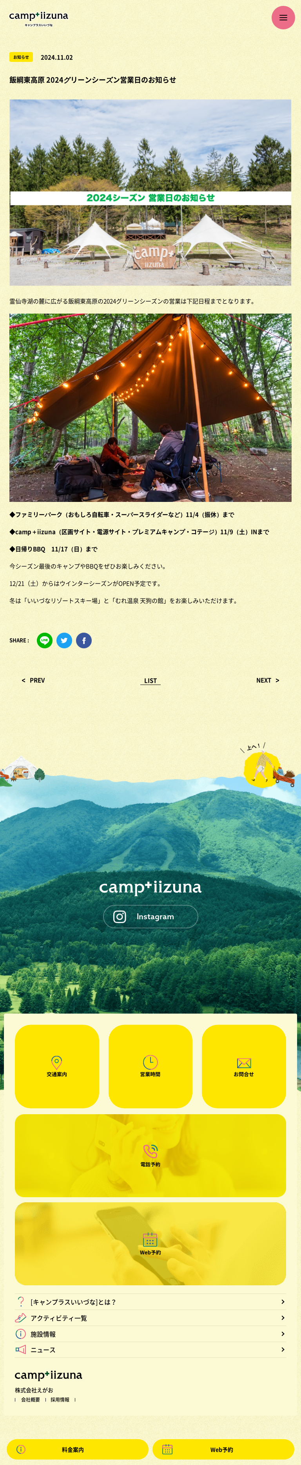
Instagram (155, 916)
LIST (150, 680)
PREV (37, 680)
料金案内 (73, 1449)
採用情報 (60, 1399)
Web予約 (221, 1449)
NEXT (263, 680)
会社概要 (30, 1399)
